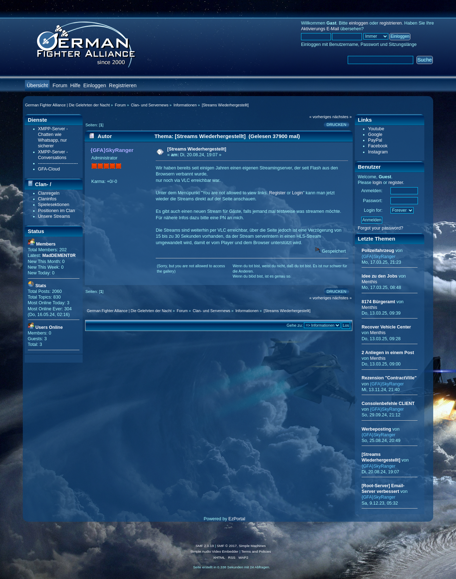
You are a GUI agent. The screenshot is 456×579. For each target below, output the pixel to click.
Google (375, 134)
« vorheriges (320, 117)
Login (297, 192)
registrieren (390, 23)
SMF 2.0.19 (205, 546)
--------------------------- (58, 163)
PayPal (375, 140)
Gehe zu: (295, 325)
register (395, 182)
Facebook (378, 145)
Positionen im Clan (56, 210)
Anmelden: (372, 190)
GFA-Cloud (49, 169)
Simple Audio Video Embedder (214, 551)
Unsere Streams (54, 216)
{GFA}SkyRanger (112, 150)
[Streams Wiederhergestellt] (197, 149)
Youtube (376, 128)
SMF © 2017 (227, 546)
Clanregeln (48, 193)
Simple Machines (252, 546)
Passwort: (373, 200)
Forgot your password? (380, 228)
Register (277, 192)
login (377, 182)
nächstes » (342, 117)
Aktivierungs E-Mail (320, 28)
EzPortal (236, 518)
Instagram (378, 151)
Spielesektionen (53, 204)
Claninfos (47, 198)
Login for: (373, 210)
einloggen (358, 23)
